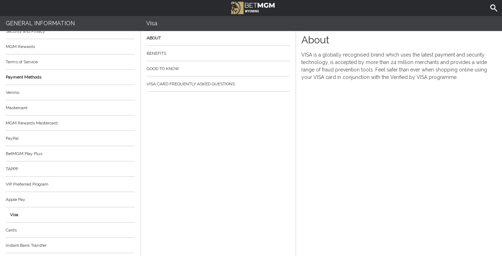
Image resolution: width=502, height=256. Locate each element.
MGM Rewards (20, 46)
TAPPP (12, 168)
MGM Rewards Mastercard (32, 123)
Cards (11, 230)
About (218, 38)
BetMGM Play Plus (24, 153)
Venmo (12, 92)
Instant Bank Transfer (26, 245)
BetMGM (253, 7)
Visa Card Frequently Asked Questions (218, 83)
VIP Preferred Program (27, 184)
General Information (40, 23)
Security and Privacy (25, 31)
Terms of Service (70, 61)
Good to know (218, 68)
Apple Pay (15, 199)
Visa (14, 214)
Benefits (218, 53)
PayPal (12, 138)
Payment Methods (70, 77)
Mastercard (16, 107)
